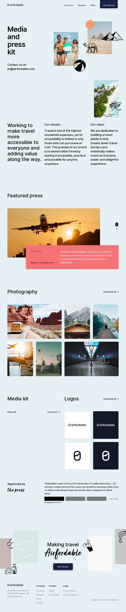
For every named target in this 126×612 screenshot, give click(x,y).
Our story (68, 5)
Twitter (105, 600)
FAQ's (51, 591)
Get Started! (109, 5)
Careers (39, 602)
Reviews (82, 5)
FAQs (92, 5)
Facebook (114, 600)
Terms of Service (71, 595)
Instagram (95, 600)
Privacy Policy (69, 591)
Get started (54, 595)
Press (38, 598)
